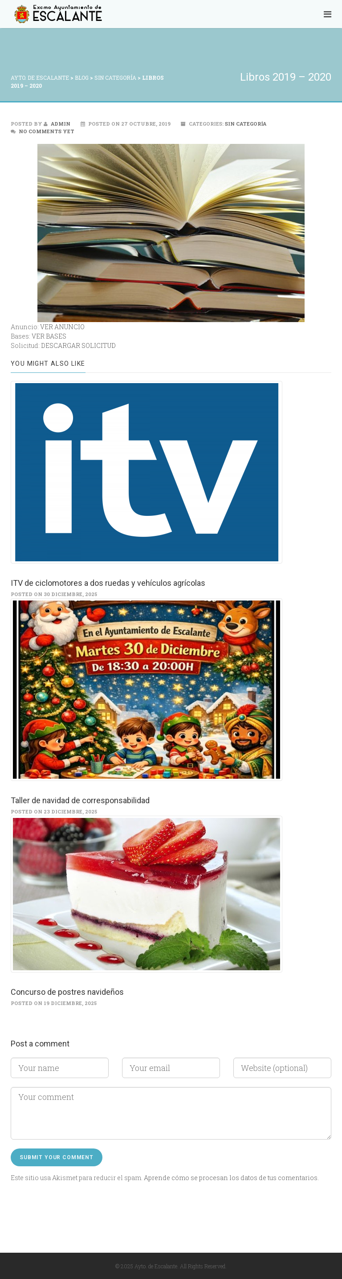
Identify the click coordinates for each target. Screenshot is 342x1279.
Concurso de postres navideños (67, 992)
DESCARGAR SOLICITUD (78, 345)
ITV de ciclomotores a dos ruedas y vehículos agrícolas (108, 583)
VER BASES (49, 336)
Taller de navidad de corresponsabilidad (80, 800)
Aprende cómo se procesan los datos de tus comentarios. (231, 1177)
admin (57, 123)
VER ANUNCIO (62, 327)
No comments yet (46, 131)
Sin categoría (245, 123)
